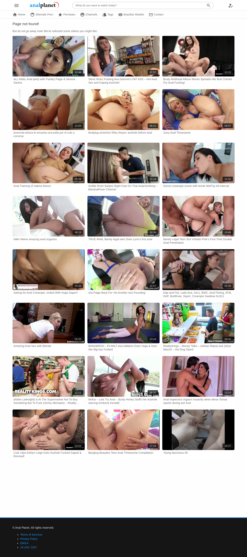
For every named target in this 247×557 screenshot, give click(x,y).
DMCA (24, 543)
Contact (156, 15)
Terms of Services (31, 534)
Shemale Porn (41, 14)
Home (19, 14)
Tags (107, 14)
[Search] (208, 5)
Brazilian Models (131, 14)
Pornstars (66, 14)
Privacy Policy (29, 538)
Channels (88, 14)
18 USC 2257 (28, 547)
